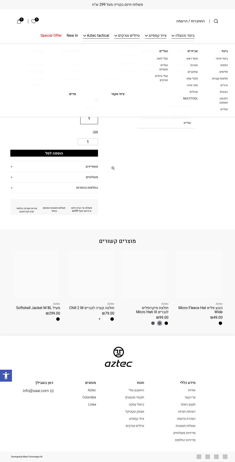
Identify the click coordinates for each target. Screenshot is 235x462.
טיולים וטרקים (129, 35)
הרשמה (182, 21)
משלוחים (92, 177)
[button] (113, 66)
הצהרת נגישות (186, 418)
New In (72, 35)
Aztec (92, 61)
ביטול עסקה (136, 404)
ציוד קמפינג (158, 35)
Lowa (92, 404)
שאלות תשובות (186, 425)
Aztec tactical (98, 35)
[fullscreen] (113, 168)
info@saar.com (38, 391)
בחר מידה (91, 108)
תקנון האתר (187, 404)
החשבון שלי (136, 390)
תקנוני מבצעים (134, 397)
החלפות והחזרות (87, 187)
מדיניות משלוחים (184, 433)
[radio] (96, 100)
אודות (191, 390)
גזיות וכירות (159, 50)
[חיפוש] (216, 21)
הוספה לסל (54, 153)
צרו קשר (190, 397)
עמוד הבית (217, 50)
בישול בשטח (178, 50)
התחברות (198, 21)
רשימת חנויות (187, 411)
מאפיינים (92, 166)
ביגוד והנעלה (184, 35)
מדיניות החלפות (185, 440)
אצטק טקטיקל (134, 411)
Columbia (89, 397)
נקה (95, 131)
